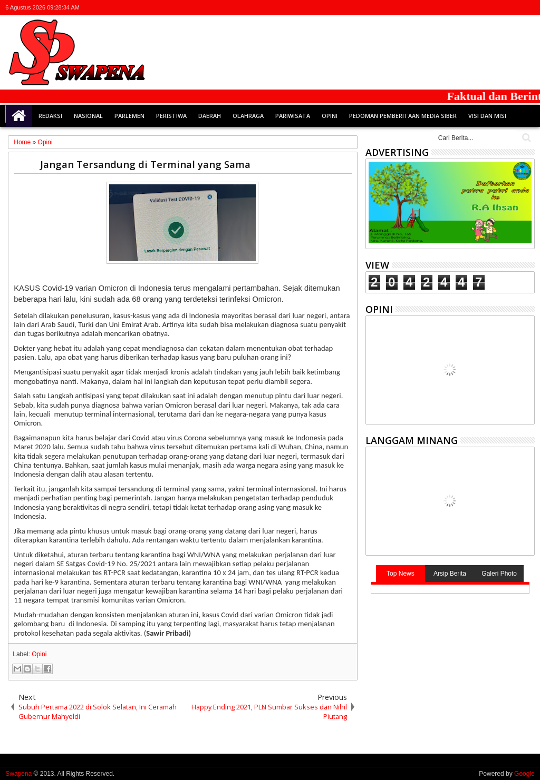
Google (524, 773)
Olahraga (248, 116)
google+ (500, 7)
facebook (487, 7)
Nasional (88, 116)
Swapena (18, 773)
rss (514, 7)
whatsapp (528, 7)
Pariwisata (292, 116)
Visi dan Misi (487, 116)
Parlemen (129, 116)
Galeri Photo (499, 573)
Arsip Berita (449, 573)
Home (19, 116)
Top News (400, 573)
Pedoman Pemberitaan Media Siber (403, 116)
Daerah (209, 116)
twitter (473, 7)
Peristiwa (171, 116)
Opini (330, 116)
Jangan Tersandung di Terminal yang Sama (145, 164)
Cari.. (525, 137)
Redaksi (50, 116)
